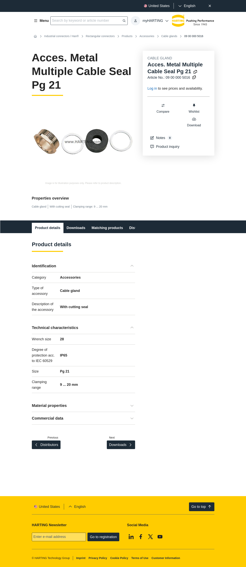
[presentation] (186, 6)
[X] (150, 536)
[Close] (210, 6)
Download (194, 122)
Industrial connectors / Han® (61, 36)
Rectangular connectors (100, 36)
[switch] (163, 105)
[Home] (35, 36)
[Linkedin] (131, 536)
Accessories (146, 36)
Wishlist (194, 108)
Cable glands (169, 36)
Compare (163, 108)
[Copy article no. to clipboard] (194, 77)
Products (127, 36)
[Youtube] (160, 536)
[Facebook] (141, 536)
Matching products (107, 228)
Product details (47, 228)
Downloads (76, 228)
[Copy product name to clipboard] (195, 72)
